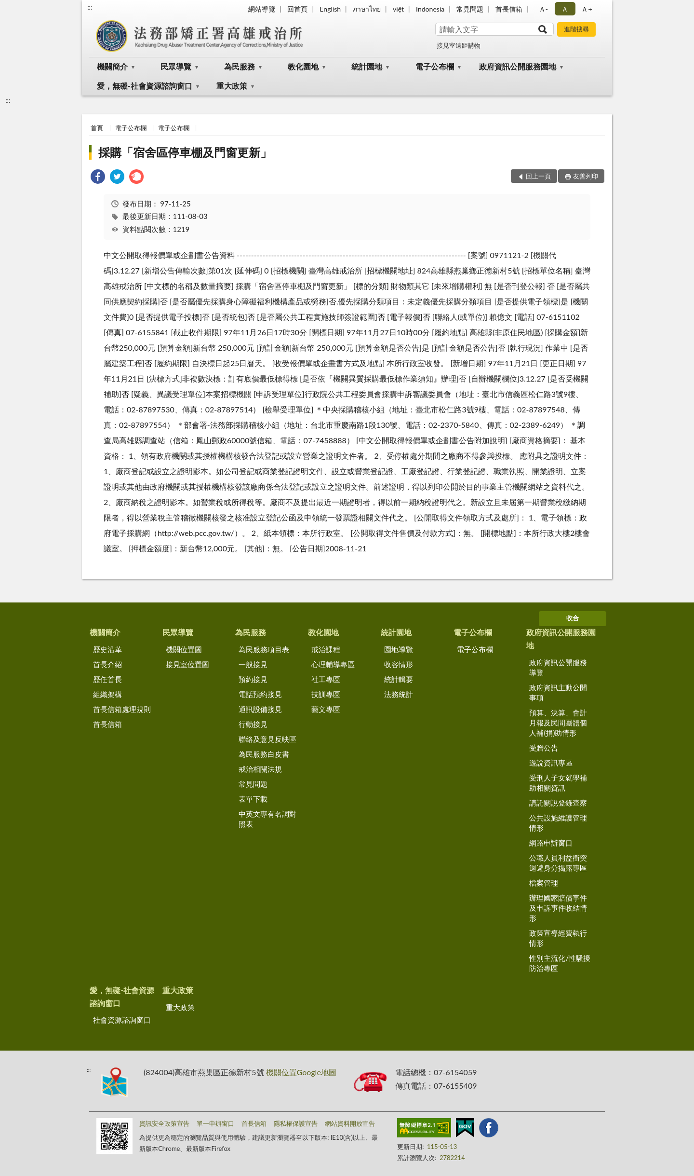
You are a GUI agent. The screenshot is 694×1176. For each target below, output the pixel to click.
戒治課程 (325, 649)
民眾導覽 (175, 66)
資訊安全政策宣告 (164, 1123)
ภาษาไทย (367, 9)
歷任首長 (107, 679)
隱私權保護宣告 (296, 1123)
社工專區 (325, 679)
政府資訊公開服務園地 (517, 66)
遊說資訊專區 (551, 762)
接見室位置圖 (187, 664)
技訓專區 (325, 694)
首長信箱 (508, 9)
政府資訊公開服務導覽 (558, 667)
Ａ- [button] (543, 9)
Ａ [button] (564, 9)
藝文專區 (325, 709)
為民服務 (239, 66)
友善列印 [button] (585, 176)
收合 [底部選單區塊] (572, 618)
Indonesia (430, 9)
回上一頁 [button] (538, 176)
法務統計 (398, 694)
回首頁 (297, 9)
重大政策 (231, 85)
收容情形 (398, 664)
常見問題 (469, 9)
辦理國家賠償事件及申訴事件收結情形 (558, 907)
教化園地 (303, 66)
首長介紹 (107, 664)
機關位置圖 (184, 649)
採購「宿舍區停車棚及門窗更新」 (185, 152)
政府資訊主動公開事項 (558, 692)
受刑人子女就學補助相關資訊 (558, 782)
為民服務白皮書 (264, 754)
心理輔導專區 (333, 664)
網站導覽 (261, 9)
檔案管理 (543, 882)
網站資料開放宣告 (350, 1123)
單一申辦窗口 (215, 1123)
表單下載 (253, 798)
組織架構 (107, 694)
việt (398, 9)
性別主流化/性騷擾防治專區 (559, 963)
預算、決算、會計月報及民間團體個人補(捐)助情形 (558, 722)
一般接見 (253, 664)
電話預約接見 (260, 694)
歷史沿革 (107, 649)
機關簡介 (112, 66)
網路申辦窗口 (551, 842)
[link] (98, 177)
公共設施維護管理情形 (558, 822)
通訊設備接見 (260, 709)
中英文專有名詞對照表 (267, 818)
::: (89, 7)
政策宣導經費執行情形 (558, 938)
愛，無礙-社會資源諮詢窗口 (144, 85)
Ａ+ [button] (586, 9)
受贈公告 (543, 747)
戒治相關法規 (260, 769)
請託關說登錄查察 (558, 802)
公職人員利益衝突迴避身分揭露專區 (558, 862)
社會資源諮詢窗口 (122, 1019)
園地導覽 (398, 649)
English (330, 9)
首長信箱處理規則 (122, 709)
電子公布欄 (434, 66)
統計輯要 (398, 679)
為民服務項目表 (264, 649)
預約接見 (253, 679)
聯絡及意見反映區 (267, 739)
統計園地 (366, 66)
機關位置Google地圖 (301, 1072)
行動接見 (253, 724)
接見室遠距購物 (458, 45)
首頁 (97, 128)
